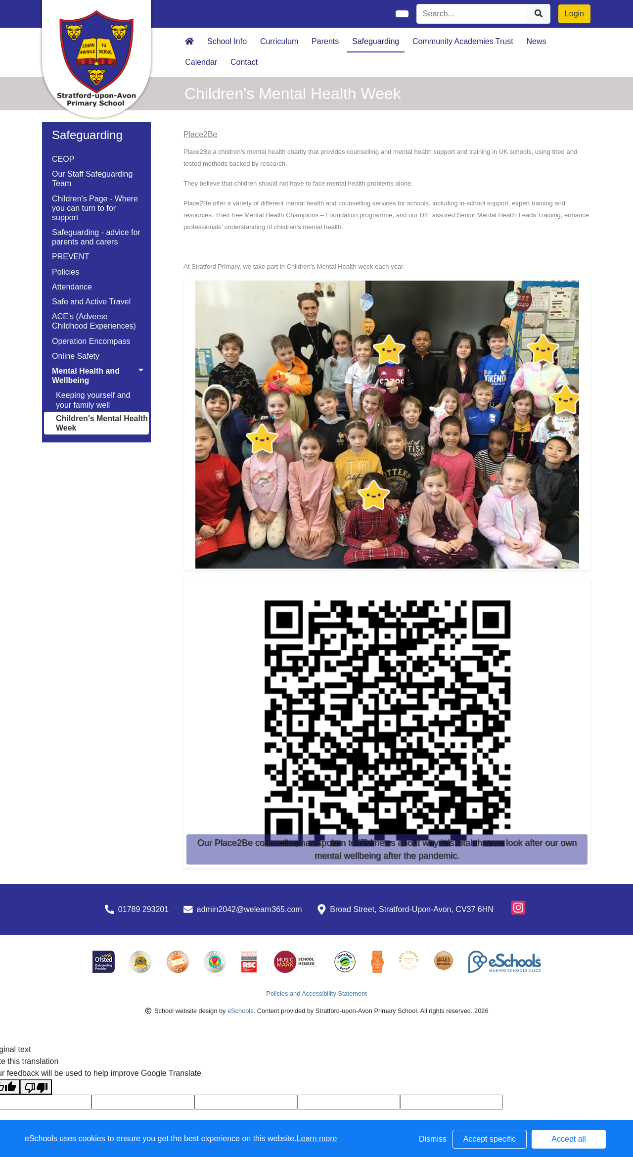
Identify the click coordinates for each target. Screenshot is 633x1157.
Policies (65, 272)
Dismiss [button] (433, 1139)
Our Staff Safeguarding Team (92, 179)
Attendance (72, 287)
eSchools (240, 1010)
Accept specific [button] (489, 1139)
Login (574, 13)
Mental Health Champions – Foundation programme (318, 215)
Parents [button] (325, 41)
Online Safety (75, 356)
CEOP (63, 159)
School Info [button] (227, 41)
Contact (244, 62)
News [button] (536, 41)
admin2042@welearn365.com (249, 909)
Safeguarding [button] (375, 41)
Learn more (317, 1138)
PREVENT (71, 256)
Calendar (201, 62)
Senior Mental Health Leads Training (509, 215)
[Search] (472, 13)
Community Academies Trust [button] (462, 41)
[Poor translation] (36, 1087)
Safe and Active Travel (91, 301)
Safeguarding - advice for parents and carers (96, 237)
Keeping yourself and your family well (93, 400)
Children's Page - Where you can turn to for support (95, 208)
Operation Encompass (91, 341)
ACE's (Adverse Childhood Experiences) (94, 321)
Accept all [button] (568, 1139)
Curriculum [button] (279, 41)
